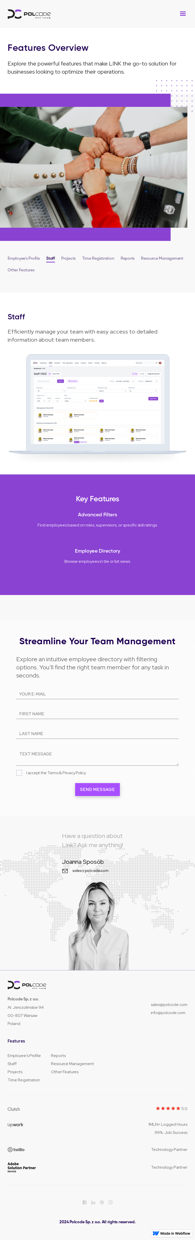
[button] (182, 13)
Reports (58, 1055)
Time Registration (24, 1080)
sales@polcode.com (169, 1004)
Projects (15, 1071)
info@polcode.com (168, 1012)
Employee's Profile (24, 1055)
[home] (29, 14)
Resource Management (72, 1063)
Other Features (64, 1071)
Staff (12, 1063)
